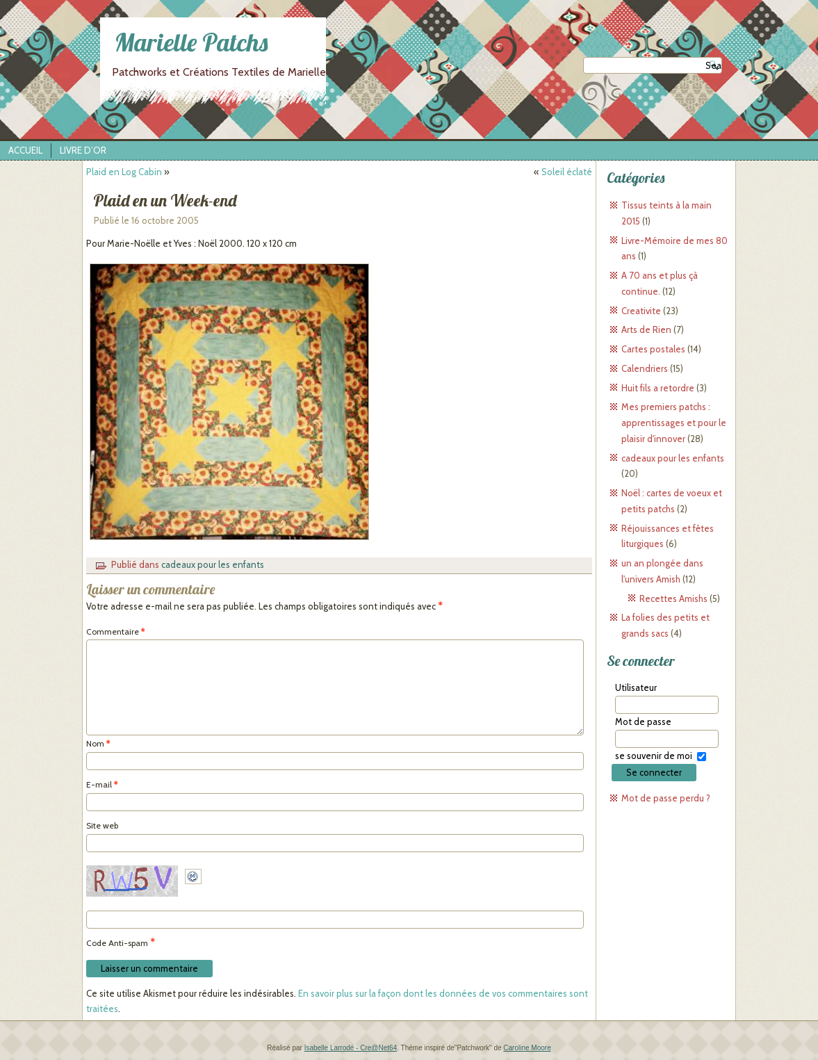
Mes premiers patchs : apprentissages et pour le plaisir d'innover (673, 422)
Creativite (641, 310)
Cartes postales (653, 348)
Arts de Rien (646, 329)
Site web (102, 825)
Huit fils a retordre (657, 387)
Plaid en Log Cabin (124, 171)
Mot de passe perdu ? (665, 798)
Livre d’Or (83, 150)
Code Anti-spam (117, 943)
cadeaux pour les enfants (212, 564)
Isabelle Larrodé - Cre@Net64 (351, 1048)
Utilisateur (636, 687)
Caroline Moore (526, 1048)
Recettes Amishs (673, 598)
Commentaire (115, 631)
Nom (98, 743)
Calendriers (644, 368)
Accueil (25, 150)
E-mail (101, 784)
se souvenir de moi (653, 755)
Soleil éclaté (566, 171)
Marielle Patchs (191, 42)
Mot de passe (643, 721)
